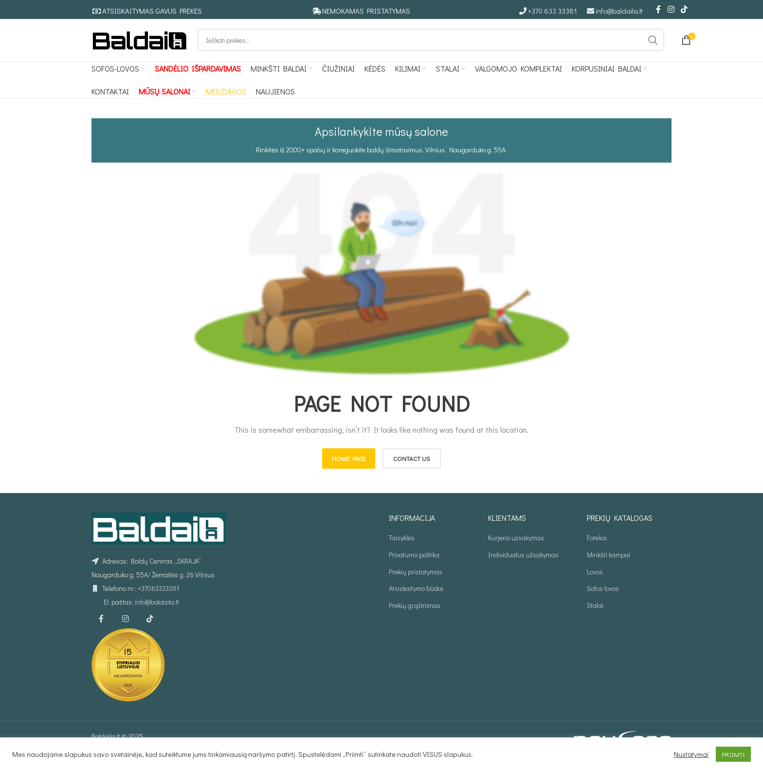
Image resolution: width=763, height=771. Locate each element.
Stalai (595, 614)
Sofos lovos (603, 597)
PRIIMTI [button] (733, 754)
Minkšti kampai (608, 564)
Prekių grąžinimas (414, 614)
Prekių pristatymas (415, 581)
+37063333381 (158, 598)
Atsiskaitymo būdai (416, 597)
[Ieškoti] (431, 45)
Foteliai (597, 547)
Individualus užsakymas (523, 564)
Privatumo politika (414, 564)
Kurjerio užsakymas (516, 547)
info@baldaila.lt (619, 11)
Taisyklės (402, 547)
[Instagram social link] (670, 9)
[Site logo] (139, 44)
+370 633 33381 (552, 11)
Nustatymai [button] (691, 754)
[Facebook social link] (658, 9)
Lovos (595, 581)
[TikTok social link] (684, 9)
